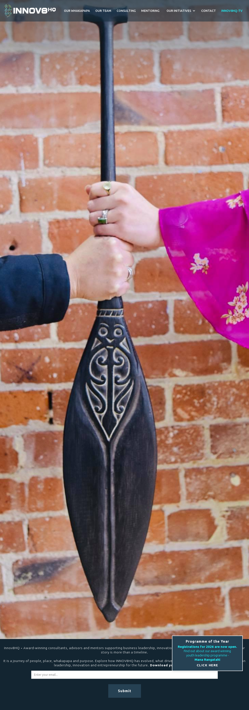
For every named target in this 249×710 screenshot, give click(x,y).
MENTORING (150, 10)
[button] (180, 10)
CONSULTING (126, 10)
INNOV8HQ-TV (232, 10)
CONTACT (208, 10)
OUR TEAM (103, 10)
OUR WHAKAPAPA (77, 10)
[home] (30, 11)
